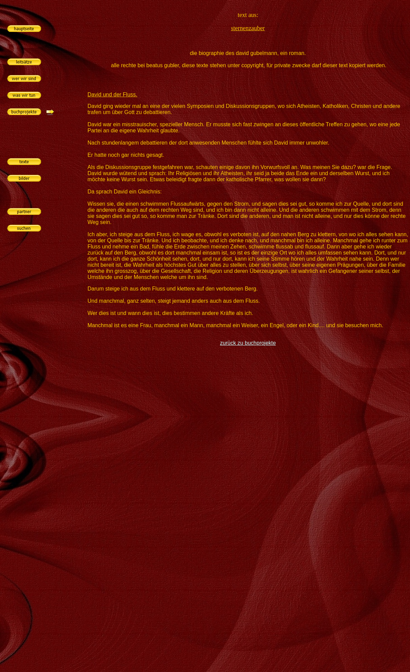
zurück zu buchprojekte (248, 343)
